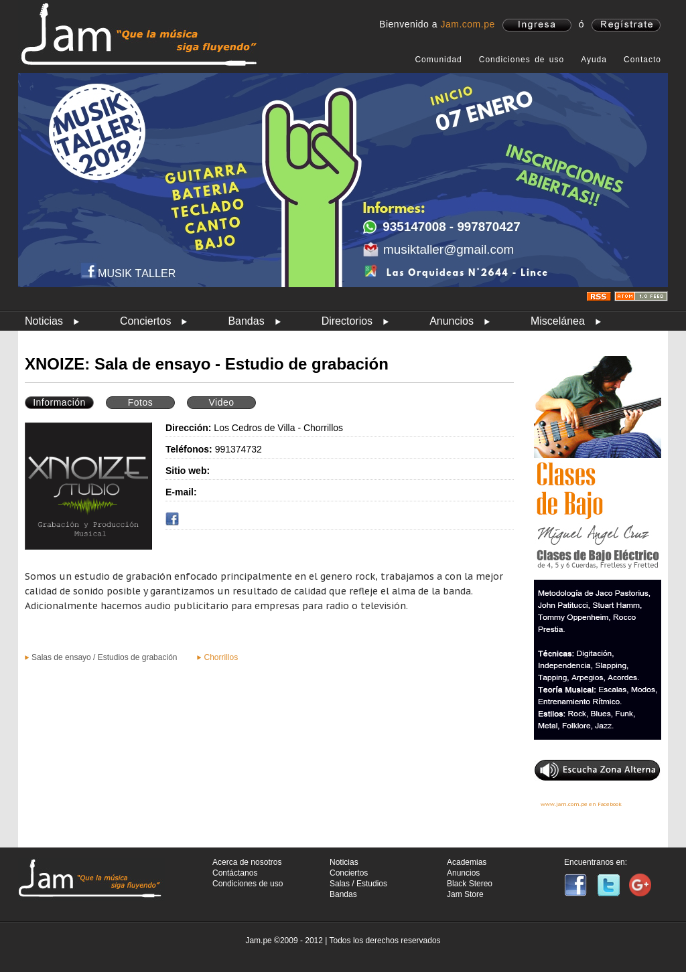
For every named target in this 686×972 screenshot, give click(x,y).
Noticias (44, 321)
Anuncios (451, 321)
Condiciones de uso (521, 59)
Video (221, 402)
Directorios (347, 321)
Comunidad (438, 59)
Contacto (642, 59)
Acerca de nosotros (246, 862)
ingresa (537, 25)
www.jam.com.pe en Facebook (581, 804)
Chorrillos (221, 657)
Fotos (140, 402)
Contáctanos (234, 873)
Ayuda (594, 59)
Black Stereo (469, 883)
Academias (466, 862)
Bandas (246, 321)
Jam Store (465, 894)
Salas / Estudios (358, 883)
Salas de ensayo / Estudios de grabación (104, 657)
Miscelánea (558, 321)
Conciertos (145, 321)
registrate (626, 25)
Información (59, 402)
